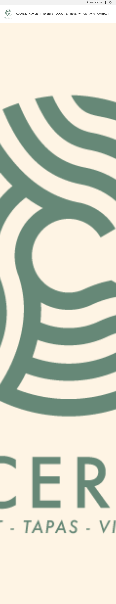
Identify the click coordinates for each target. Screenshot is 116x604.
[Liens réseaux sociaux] (105, 2)
